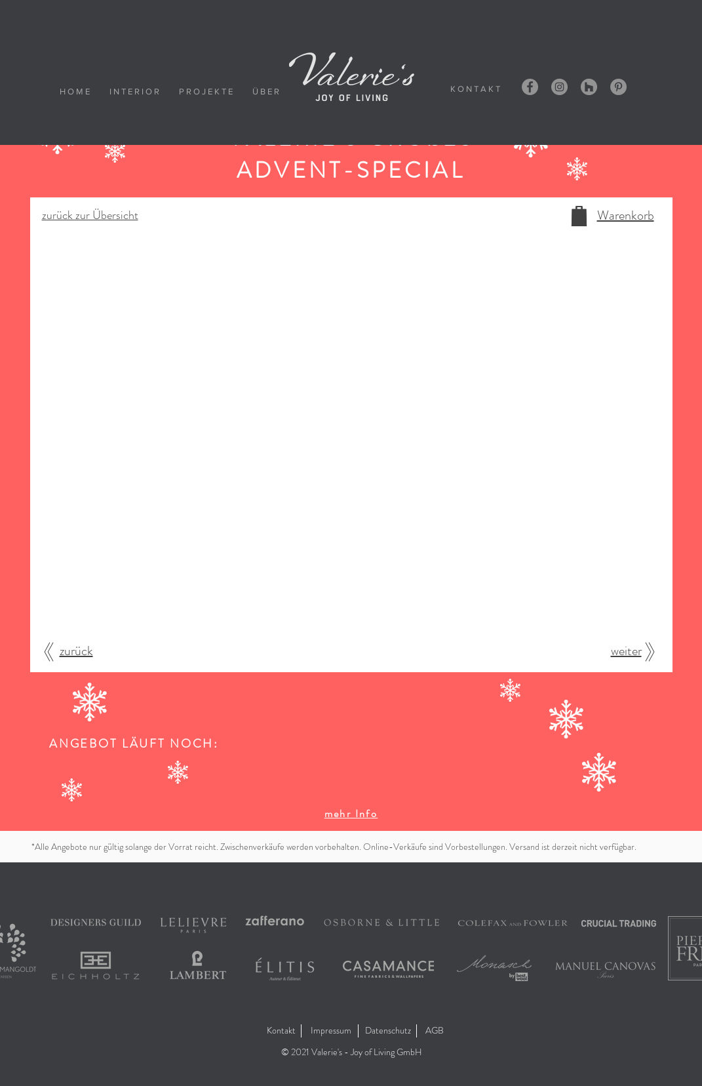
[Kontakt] (281, 1030)
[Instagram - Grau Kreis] (559, 87)
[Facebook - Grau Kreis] (530, 87)
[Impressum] (331, 1030)
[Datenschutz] (388, 1030)
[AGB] (436, 1030)
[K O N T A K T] (475, 88)
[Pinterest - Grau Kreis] (618, 87)
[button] (351, 1052)
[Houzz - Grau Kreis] (589, 87)
